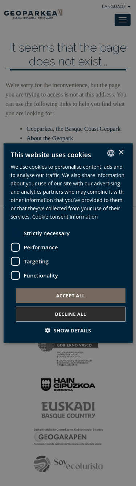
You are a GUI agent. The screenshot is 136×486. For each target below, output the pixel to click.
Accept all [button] (70, 295)
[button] (68, 330)
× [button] (121, 152)
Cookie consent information (65, 216)
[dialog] (67, 243)
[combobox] (111, 152)
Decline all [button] (70, 314)
